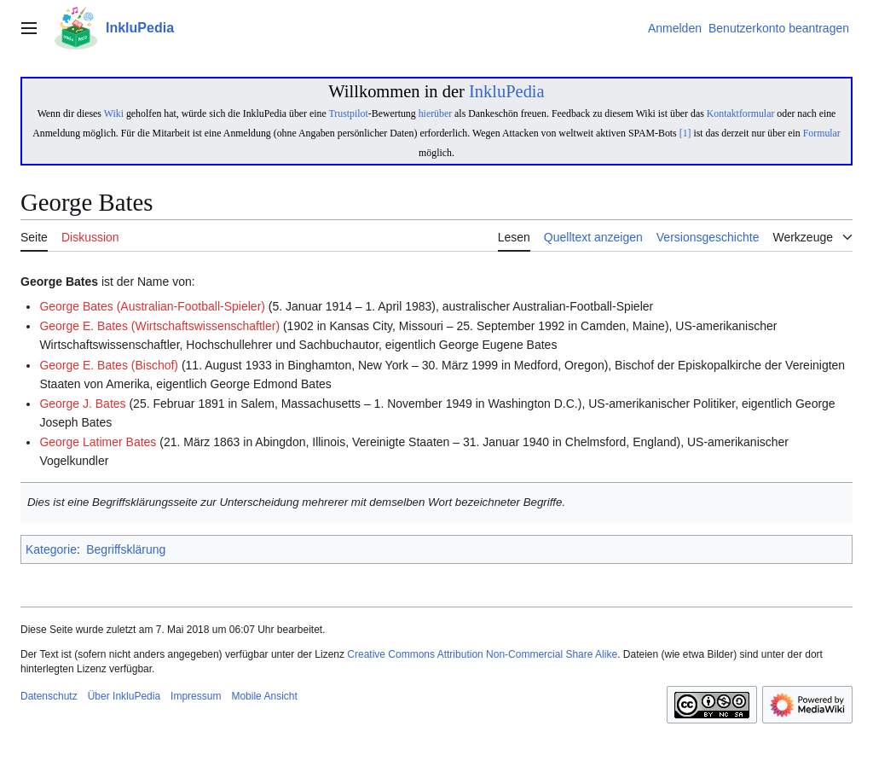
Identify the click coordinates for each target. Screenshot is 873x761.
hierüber (435, 113)
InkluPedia (507, 91)
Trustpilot (347, 113)
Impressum (196, 696)
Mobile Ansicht (264, 696)
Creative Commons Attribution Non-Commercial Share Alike (482, 654)
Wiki (114, 113)
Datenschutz (49, 696)
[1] (685, 133)
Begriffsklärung (125, 549)
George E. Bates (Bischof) (108, 365)
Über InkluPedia (124, 696)
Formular (822, 133)
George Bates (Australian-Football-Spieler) (152, 306)
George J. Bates (82, 403)
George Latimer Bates (97, 442)
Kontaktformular (741, 113)
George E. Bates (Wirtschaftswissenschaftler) (159, 326)
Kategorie (51, 549)
